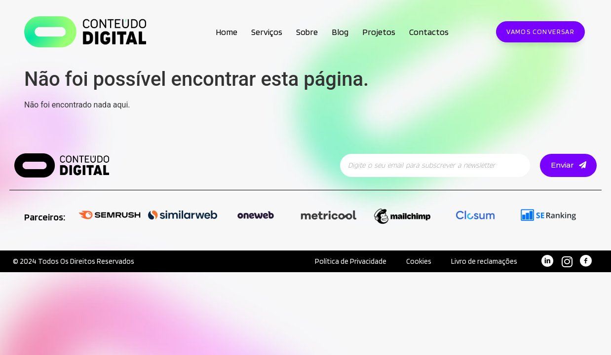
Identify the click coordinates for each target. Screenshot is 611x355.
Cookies (418, 261)
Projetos (378, 32)
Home (226, 32)
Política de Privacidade (350, 261)
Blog (340, 32)
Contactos (429, 32)
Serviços (266, 32)
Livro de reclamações (484, 261)
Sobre (307, 32)
